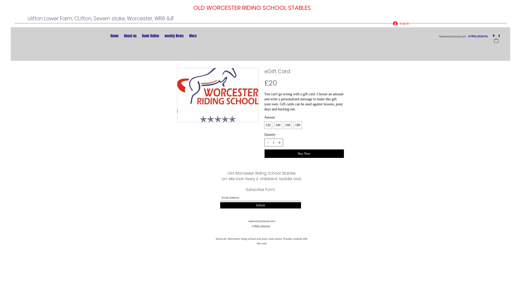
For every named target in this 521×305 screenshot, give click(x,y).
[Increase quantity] (279, 142)
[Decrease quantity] (268, 142)
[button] (496, 40)
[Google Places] (493, 36)
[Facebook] (499, 36)
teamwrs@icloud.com (452, 36)
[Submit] (260, 205)
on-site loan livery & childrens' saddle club (261, 179)
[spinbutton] (273, 142)
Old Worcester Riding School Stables (261, 173)
